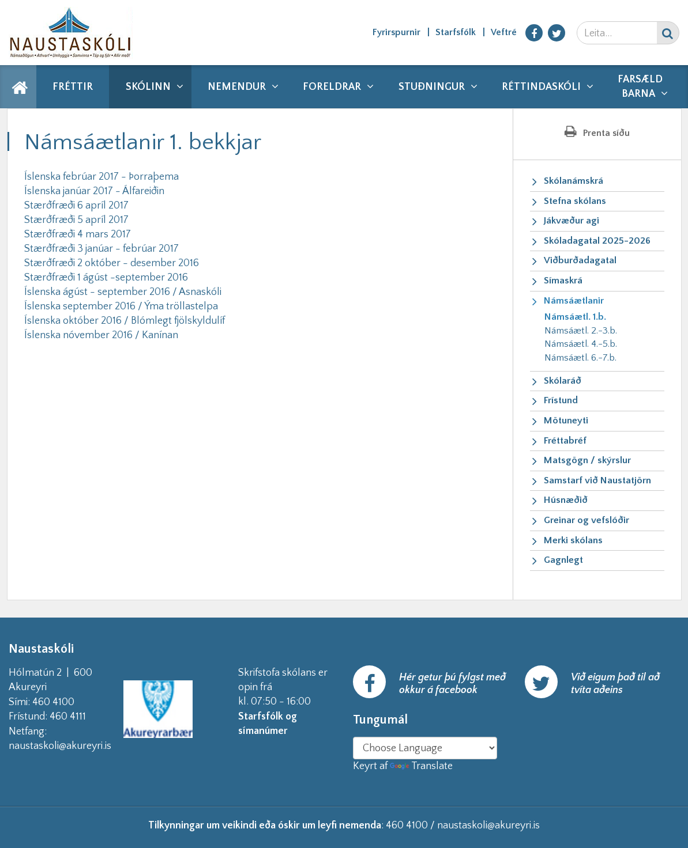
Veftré (504, 32)
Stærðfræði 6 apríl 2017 (76, 205)
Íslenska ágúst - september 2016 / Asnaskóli (122, 292)
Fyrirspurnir (396, 32)
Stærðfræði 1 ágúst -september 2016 (106, 277)
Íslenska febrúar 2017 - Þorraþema (101, 177)
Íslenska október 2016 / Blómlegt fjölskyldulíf (124, 321)
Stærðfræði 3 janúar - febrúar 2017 (101, 249)
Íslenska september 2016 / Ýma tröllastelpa (121, 306)
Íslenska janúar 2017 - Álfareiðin (94, 191)
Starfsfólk (455, 32)
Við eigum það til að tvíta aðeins (615, 684)
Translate (421, 766)
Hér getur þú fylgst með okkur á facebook (452, 684)
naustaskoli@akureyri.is (78, 746)
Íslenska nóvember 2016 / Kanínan (101, 335)
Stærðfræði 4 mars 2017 (77, 234)
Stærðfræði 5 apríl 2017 (76, 220)
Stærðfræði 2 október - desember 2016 (111, 263)
